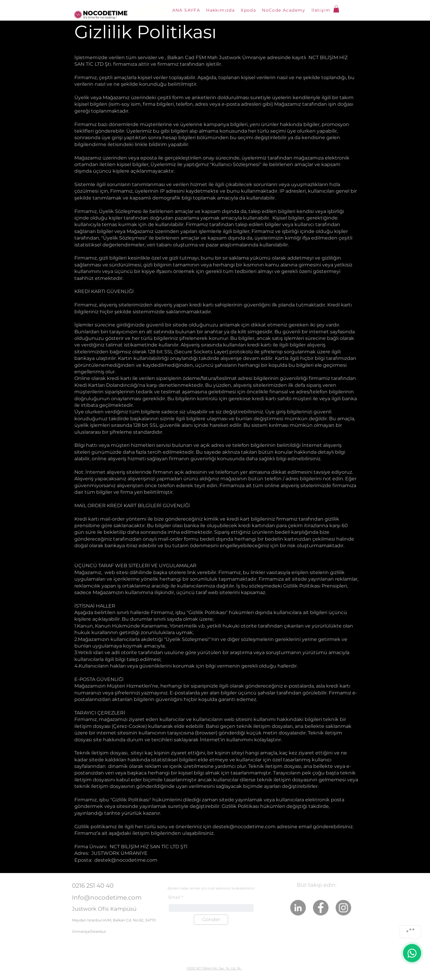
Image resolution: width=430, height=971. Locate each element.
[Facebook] (320, 907)
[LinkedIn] (298, 907)
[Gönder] (211, 920)
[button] (336, 9)
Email (174, 897)
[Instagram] (343, 907)
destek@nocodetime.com (244, 826)
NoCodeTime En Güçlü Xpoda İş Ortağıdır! (210, 962)
